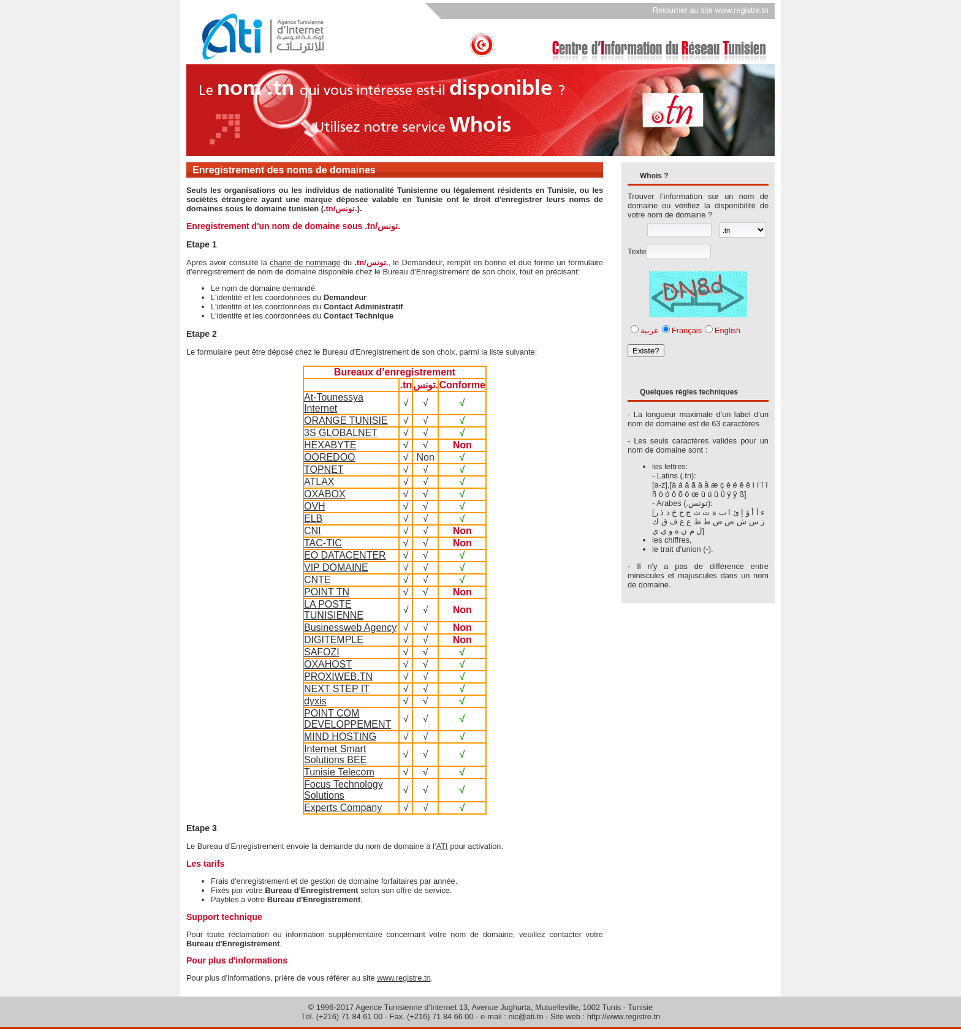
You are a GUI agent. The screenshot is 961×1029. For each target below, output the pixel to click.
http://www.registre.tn (623, 1016)
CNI (312, 531)
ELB (313, 518)
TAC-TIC (323, 543)
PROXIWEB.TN (338, 676)
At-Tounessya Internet (333, 402)
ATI (442, 846)
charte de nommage (305, 262)
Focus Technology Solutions (343, 790)
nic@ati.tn (525, 1016)
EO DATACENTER (345, 555)
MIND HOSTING (340, 736)
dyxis (315, 701)
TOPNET (324, 469)
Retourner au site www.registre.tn (711, 10)
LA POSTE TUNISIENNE (333, 609)
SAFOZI (322, 652)
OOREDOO (329, 457)
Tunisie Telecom (339, 772)
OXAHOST (328, 664)
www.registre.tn (403, 977)
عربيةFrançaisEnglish (690, 330)
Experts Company (343, 807)
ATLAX (319, 482)
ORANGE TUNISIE (346, 420)
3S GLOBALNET (341, 433)
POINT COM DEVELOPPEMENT (347, 718)
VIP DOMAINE (336, 567)
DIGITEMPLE (333, 640)
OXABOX (325, 494)
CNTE (317, 580)
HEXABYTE (330, 445)
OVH (314, 506)
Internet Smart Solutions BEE (335, 754)
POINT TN (326, 592)
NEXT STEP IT (337, 689)
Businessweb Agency (350, 627)
